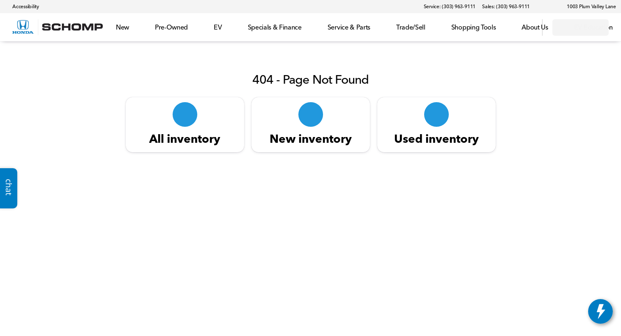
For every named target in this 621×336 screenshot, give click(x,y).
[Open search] (525, 27)
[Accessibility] (22, 6)
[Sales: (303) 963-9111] (505, 6)
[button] (547, 6)
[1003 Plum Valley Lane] (588, 6)
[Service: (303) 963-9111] (449, 6)
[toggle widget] (600, 311)
